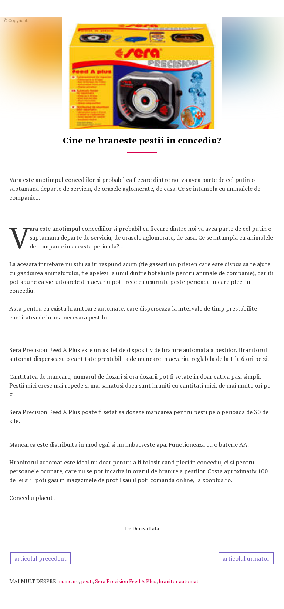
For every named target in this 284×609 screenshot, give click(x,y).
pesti (87, 581)
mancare (69, 581)
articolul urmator (246, 558)
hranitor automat (179, 581)
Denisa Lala (145, 528)
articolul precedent (40, 558)
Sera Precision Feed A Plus (125, 581)
